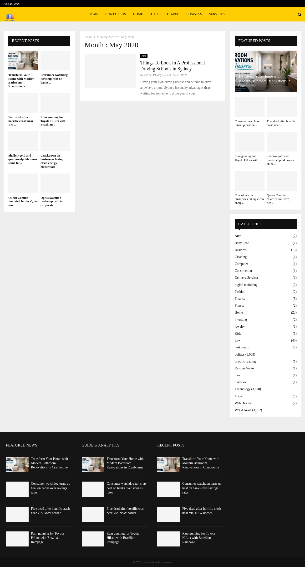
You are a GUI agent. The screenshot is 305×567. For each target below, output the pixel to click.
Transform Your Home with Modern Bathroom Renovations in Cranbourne (264, 81)
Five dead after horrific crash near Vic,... (20, 120)
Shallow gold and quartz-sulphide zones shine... (280, 160)
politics (239, 354)
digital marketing (246, 285)
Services (217, 14)
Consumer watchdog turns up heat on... (247, 123)
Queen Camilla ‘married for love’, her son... (23, 201)
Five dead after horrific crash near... (281, 123)
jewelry (240, 326)
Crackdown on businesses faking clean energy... (249, 199)
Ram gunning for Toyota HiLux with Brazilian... (53, 120)
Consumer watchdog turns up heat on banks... (54, 78)
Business (194, 14)
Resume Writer (245, 368)
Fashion (240, 292)
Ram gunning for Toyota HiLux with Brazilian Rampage (47, 538)
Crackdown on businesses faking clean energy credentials (52, 161)
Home (93, 14)
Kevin (147, 75)
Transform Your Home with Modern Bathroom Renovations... (21, 80)
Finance (240, 298)
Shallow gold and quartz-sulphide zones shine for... (22, 159)
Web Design (243, 403)
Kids (238, 333)
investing (241, 319)
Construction (243, 271)
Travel (172, 14)
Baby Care (242, 243)
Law (238, 340)
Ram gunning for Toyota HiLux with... (248, 158)
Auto (154, 14)
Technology (242, 389)
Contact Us (115, 14)
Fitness (239, 305)
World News (243, 410)
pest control (242, 347)
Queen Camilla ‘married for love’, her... (278, 199)
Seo (237, 375)
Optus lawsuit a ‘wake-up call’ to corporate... (51, 201)
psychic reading (245, 361)
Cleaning (241, 257)
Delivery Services (247, 277)
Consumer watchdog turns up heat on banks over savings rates (50, 488)
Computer (241, 264)
